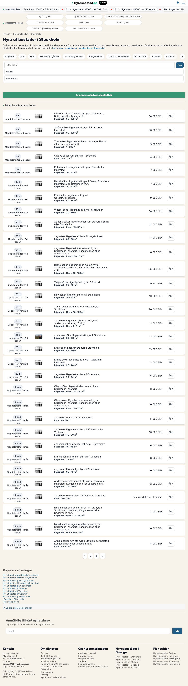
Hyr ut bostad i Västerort (15, 594)
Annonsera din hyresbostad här (94, 94)
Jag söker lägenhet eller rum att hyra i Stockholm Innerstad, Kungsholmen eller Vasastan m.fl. (77, 251)
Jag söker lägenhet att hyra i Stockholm (76, 469)
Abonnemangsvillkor (51, 658)
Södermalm (140, 56)
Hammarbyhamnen (74, 56)
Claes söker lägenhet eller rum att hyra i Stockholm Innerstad (76, 387)
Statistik (82, 661)
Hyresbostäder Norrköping (166, 664)
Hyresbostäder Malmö (127, 662)
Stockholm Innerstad (118, 56)
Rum (32, 56)
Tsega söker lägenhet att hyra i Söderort (77, 282)
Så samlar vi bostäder (51, 666)
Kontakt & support (49, 656)
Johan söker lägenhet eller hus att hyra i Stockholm (77, 308)
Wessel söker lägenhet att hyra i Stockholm (78, 209)
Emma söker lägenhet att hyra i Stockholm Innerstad (78, 361)
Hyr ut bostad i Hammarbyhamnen (20, 577)
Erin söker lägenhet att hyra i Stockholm (77, 347)
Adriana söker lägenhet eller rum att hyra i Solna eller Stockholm (81, 223)
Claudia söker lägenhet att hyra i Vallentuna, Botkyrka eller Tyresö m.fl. (79, 115)
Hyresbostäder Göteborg (128, 659)
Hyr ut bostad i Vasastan (15, 591)
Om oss (44, 653)
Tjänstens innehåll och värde (55, 664)
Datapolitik (46, 669)
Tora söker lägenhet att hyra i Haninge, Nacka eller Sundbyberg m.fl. (80, 142)
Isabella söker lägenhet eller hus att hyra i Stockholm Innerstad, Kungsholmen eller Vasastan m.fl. (77, 527)
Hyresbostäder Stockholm (128, 656)
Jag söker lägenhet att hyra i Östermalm (77, 374)
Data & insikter (85, 656)
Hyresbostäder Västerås (128, 667)
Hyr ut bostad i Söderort (15, 588)
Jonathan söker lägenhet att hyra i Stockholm (80, 335)
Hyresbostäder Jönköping (166, 661)
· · (41, 9)
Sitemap (45, 674)
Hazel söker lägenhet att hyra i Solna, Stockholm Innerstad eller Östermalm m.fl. (82, 182)
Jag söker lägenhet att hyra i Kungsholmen (78, 236)
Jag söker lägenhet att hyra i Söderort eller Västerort (78, 431)
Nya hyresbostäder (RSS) (53, 677)
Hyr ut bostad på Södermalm (17, 585)
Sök (180, 65)
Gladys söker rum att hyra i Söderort (75, 155)
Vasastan (170, 56)
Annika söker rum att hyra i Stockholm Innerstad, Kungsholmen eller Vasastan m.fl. (82, 542)
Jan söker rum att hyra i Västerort (73, 417)
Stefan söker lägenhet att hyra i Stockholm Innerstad (78, 129)
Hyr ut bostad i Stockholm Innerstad (21, 583)
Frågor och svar (86, 658)
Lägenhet (10, 56)
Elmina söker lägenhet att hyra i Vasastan (77, 456)
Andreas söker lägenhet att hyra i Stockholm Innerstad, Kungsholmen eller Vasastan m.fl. (79, 482)
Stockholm (36, 34)
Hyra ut (6, 34)
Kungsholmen (95, 56)
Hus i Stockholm (11, 601)
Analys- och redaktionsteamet (93, 666)
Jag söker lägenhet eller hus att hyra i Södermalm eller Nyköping (75, 322)
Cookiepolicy (47, 672)
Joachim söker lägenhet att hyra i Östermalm (79, 443)
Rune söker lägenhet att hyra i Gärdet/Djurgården (71, 196)
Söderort (156, 56)
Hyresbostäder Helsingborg (167, 658)
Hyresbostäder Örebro (164, 653)
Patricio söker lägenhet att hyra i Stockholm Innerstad (79, 168)
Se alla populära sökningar (19, 607)
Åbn (171, 116)
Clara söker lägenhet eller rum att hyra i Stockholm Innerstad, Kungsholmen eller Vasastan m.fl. (77, 403)
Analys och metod (87, 653)
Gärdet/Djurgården (49, 56)
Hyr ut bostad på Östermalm (17, 596)
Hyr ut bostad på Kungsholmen (18, 580)
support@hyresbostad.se (16, 664)
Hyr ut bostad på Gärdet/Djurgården (21, 575)
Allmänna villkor (48, 661)
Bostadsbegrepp (86, 664)
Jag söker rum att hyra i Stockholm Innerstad (79, 495)
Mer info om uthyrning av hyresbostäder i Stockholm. (78, 48)
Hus (22, 56)
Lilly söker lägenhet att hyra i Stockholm (77, 294)
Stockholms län (20, 34)
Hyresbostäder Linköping (165, 656)
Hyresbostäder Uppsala (127, 665)
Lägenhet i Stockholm (13, 599)
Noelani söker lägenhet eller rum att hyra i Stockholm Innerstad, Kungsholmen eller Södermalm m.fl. (78, 510)
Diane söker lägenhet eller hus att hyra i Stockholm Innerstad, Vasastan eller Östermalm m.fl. (81, 267)
